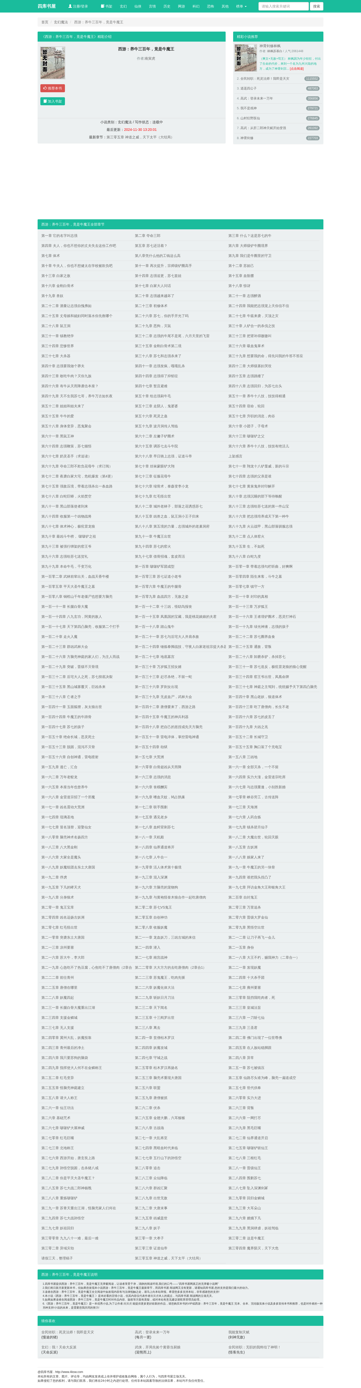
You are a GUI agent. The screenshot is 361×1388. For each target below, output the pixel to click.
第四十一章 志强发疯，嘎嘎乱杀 (160, 366)
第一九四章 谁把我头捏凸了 (250, 877)
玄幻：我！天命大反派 (58, 1347)
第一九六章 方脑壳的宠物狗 (156, 887)
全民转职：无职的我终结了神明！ (254, 1347)
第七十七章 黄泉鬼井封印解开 (251, 486)
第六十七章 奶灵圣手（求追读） (66, 456)
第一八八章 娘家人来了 (246, 857)
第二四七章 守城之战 (151, 1058)
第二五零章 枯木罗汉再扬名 (156, 1068)
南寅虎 (150, 58)
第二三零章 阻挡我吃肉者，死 (251, 998)
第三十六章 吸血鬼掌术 (246, 346)
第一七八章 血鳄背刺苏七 (154, 827)
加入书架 (52, 101)
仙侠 (137, 6)
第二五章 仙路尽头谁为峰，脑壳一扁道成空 (262, 1078)
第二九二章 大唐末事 (151, 1208)
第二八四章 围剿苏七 (244, 1178)
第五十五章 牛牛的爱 (57, 416)
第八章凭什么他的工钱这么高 (157, 256)
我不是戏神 (248, 108)
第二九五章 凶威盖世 (151, 1218)
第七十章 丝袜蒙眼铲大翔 (154, 466)
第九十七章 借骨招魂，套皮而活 (160, 556)
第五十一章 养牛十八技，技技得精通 (257, 396)
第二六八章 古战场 (149, 1128)
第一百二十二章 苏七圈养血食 (251, 637)
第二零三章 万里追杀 (244, 907)
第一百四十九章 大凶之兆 (248, 727)
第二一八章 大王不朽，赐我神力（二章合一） (264, 957)
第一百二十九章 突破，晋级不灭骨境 (70, 667)
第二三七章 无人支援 (57, 1028)
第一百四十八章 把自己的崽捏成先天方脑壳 (169, 727)
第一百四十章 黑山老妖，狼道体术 (255, 697)
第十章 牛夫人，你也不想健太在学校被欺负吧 (77, 266)
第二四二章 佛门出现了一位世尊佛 (255, 1038)
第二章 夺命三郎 (147, 236)
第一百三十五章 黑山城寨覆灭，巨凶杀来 (73, 687)
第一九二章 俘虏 (54, 877)
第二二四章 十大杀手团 (246, 977)
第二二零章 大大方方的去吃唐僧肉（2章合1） (170, 967)
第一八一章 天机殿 (149, 837)
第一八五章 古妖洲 (242, 847)
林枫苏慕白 (274, 51)
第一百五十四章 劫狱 (151, 747)
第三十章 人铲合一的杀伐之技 (251, 326)
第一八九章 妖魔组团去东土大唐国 (68, 867)
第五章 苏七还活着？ (151, 246)
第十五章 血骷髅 (241, 276)
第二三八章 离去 (147, 1028)
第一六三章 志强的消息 (153, 777)
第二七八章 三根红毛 (244, 1158)
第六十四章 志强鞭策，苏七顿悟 (66, 446)
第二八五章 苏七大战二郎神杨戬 (66, 1188)
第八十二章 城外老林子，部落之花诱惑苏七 (169, 506)
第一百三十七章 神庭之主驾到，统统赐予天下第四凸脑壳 (272, 687)
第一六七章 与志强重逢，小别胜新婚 (257, 787)
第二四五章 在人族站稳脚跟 (250, 1048)
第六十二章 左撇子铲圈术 (154, 436)
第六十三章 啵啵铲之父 (246, 436)
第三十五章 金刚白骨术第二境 (158, 346)
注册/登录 (78, 6)
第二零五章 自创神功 (151, 917)
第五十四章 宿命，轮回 (246, 406)
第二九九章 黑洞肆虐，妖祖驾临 (253, 1228)
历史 (166, 6)
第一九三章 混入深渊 (151, 877)
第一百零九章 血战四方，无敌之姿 (162, 596)
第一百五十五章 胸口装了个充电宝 (255, 747)
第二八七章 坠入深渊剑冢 (248, 1188)
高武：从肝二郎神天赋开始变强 (263, 128)
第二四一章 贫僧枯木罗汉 (154, 1038)
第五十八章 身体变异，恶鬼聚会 (66, 426)
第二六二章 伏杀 (147, 1108)
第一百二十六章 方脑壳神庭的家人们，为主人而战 (80, 657)
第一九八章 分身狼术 (57, 897)
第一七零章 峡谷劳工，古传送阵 (253, 797)
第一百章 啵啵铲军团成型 (154, 566)
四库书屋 (47, 6)
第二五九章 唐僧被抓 (151, 1098)
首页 (44, 22)
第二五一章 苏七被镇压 (246, 1068)
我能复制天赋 (238, 1332)
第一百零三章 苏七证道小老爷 (158, 576)
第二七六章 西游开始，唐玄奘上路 (68, 1158)
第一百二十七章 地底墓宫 (154, 657)
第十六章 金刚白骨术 (57, 286)
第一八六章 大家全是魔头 (61, 857)
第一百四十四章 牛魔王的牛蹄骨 (66, 717)
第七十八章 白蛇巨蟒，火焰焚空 (66, 496)
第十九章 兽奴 (52, 296)
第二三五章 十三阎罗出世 (154, 1018)
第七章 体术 (50, 256)
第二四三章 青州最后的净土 (62, 1048)
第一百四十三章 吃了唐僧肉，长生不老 (258, 707)
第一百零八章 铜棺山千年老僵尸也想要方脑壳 (77, 596)
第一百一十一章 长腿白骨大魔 (64, 607)
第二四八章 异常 (241, 1058)
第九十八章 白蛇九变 (244, 556)
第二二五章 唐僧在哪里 (59, 987)
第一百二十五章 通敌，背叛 (250, 647)
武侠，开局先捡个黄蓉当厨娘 (157, 1347)
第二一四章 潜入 (147, 947)
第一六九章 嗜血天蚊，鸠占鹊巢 (160, 797)
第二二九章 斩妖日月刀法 (154, 998)
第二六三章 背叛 (241, 1108)
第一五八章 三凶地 (242, 757)
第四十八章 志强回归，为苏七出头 (255, 386)
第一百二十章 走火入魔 (59, 637)
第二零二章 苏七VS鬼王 (153, 907)
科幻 (196, 6)
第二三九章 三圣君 (242, 1028)
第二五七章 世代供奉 (244, 1088)
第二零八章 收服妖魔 (151, 927)
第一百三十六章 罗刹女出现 (156, 687)
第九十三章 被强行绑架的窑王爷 (66, 546)
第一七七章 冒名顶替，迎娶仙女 (66, 827)
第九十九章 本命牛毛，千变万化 (66, 566)
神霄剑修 (246, 138)
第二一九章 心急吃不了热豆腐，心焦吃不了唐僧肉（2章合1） (85, 967)
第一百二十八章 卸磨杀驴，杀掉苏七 (257, 657)
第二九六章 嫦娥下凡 (244, 1218)
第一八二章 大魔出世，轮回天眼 (253, 837)
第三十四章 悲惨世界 (57, 346)
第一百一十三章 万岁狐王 (248, 607)
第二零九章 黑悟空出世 (246, 927)
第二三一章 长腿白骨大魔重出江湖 (68, 1008)
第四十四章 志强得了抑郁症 (156, 376)
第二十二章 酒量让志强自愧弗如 (66, 306)
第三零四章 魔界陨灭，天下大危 (253, 1248)
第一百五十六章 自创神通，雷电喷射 (70, 757)
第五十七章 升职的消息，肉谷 (251, 416)
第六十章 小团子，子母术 (248, 426)
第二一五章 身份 (241, 947)
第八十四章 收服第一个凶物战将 (66, 516)
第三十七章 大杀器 (55, 356)
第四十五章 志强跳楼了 (246, 376)
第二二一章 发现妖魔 (244, 967)
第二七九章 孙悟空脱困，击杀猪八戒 (70, 1168)
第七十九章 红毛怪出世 (153, 496)
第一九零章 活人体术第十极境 (158, 867)
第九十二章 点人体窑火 (246, 536)
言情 (152, 6)
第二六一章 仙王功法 (57, 1108)
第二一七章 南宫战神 (151, 957)
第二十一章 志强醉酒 (244, 296)
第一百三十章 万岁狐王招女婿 (158, 667)
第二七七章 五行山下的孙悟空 (158, 1158)
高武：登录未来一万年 (256, 98)
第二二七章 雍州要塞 (244, 987)
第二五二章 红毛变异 (57, 1078)
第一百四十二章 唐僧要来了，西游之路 (165, 707)
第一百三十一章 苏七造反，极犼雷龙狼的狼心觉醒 (267, 667)
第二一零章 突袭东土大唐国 (62, 937)
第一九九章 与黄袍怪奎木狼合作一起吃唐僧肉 (170, 897)
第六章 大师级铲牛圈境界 (248, 246)
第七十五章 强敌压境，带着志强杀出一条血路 (77, 486)
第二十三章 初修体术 (151, 306)
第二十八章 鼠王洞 (55, 326)
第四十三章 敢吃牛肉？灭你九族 (66, 376)
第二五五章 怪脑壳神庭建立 (62, 1088)
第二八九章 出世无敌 (151, 1198)
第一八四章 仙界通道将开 (154, 847)
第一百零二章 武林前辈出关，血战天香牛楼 (75, 576)
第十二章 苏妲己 (241, 266)
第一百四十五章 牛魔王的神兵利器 (162, 717)
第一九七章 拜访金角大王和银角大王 (257, 887)
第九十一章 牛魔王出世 (153, 536)
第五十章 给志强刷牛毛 (153, 396)
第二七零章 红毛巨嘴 (57, 1138)
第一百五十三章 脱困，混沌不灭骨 (68, 747)
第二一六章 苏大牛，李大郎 (62, 957)
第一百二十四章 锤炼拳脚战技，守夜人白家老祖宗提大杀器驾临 (179, 647)
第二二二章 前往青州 (57, 977)
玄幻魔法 (61, 22)
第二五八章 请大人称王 (59, 1098)
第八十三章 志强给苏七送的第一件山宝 (258, 506)
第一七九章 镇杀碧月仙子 (248, 827)
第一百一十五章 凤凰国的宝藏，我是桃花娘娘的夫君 (176, 617)
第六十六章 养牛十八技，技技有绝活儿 (258, 446)
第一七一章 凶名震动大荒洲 (62, 807)
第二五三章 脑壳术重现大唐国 (158, 1078)
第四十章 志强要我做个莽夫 (62, 366)
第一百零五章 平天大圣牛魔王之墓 (68, 586)
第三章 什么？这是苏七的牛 (250, 236)
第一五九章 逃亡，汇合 (59, 767)
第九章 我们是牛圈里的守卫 (250, 256)
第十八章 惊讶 (239, 286)
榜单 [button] (241, 6)
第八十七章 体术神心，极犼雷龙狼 (68, 526)
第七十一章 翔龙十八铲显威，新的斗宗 (258, 466)
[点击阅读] (297, 68)
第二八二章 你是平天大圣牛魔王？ (68, 1178)
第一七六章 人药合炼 (244, 817)
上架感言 (235, 456)
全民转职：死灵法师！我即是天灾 (264, 78)
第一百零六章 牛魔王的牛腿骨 (158, 586)
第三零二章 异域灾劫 (57, 1248)
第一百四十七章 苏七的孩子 (62, 727)
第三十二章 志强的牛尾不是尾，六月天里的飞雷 (172, 336)
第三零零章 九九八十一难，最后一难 (70, 1238)
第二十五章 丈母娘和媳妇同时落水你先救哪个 (77, 316)
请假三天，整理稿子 (57, 1258)
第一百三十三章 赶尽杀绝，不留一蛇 (163, 677)
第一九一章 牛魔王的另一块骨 (251, 867)
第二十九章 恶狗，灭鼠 (153, 326)
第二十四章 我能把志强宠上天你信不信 (258, 306)
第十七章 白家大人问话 (153, 286)
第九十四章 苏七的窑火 (153, 546)
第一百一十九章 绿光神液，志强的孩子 (258, 627)
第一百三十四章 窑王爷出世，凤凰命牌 (258, 677)
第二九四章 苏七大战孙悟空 (62, 1218)
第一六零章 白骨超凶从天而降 (158, 767)
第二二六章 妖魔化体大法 (154, 987)
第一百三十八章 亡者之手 (61, 697)
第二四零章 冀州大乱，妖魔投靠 (66, 1038)
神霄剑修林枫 (270, 46)
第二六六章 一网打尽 (244, 1118)
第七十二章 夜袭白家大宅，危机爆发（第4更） (78, 476)
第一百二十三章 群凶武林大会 (64, 647)
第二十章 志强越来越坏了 (154, 296)
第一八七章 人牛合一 (151, 857)
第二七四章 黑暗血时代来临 (156, 1148)
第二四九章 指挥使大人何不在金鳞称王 (71, 1068)
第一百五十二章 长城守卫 (248, 737)
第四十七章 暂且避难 (151, 386)
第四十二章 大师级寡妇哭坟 (250, 366)
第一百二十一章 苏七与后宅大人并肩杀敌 (167, 637)
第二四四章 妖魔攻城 (151, 1048)
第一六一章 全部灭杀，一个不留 (253, 767)
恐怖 (210, 6)
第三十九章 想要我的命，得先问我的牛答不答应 (265, 356)
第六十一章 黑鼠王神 (57, 436)
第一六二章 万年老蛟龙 (59, 777)
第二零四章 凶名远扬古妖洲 (62, 917)
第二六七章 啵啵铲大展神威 (62, 1128)
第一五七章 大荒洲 (149, 757)
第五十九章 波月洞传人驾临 (156, 426)
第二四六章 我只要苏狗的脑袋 (64, 1058)
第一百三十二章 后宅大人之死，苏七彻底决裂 (77, 677)
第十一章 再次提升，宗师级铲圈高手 (163, 266)
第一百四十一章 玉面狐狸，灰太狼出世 (71, 707)
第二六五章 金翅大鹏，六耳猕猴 (160, 1118)
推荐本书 (52, 88)
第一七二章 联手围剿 (151, 807)
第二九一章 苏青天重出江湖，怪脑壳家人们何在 (78, 1208)
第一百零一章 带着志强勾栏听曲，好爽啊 (260, 566)
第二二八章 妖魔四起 (57, 998)
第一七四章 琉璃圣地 (57, 817)
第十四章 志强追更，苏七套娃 (158, 276)
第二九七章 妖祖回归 (57, 1228)
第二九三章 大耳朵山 (244, 1208)
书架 (106, 6)
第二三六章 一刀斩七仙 (246, 1018)
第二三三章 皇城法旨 (244, 1008)
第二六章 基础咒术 (55, 1118)
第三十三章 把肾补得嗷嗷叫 (250, 336)
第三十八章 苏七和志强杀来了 (158, 356)
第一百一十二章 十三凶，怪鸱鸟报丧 (163, 607)
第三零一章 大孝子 (149, 1238)
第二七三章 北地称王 (57, 1148)
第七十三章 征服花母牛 (153, 476)
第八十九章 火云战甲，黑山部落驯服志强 (260, 526)
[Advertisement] (180, 184)
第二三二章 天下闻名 (151, 1008)
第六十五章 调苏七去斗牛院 (156, 446)
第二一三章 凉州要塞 (57, 947)
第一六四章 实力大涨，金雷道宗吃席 (257, 777)
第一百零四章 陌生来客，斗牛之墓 (255, 576)
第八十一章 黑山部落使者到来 (64, 506)
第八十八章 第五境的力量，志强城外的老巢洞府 (172, 526)
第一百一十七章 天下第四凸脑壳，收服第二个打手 (80, 627)
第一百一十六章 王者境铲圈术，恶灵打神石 (262, 617)
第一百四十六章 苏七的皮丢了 (251, 717)
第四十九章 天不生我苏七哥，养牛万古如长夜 (77, 396)
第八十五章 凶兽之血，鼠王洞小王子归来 (167, 516)
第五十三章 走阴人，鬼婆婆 (156, 406)
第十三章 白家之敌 (55, 276)
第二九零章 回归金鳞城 (246, 1198)
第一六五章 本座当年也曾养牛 (64, 787)
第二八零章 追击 (147, 1168)
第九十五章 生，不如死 (246, 546)
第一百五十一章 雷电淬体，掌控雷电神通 (167, 737)
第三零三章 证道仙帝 (151, 1248)
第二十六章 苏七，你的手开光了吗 (162, 316)
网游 (181, 6)
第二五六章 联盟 (147, 1088)
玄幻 (123, 6)
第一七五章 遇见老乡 (151, 817)
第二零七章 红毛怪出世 (59, 927)
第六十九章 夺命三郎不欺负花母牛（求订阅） (77, 466)
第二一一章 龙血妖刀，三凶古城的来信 (165, 937)
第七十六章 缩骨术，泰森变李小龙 (162, 486)
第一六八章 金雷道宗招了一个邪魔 (68, 797)
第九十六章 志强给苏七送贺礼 (64, 556)
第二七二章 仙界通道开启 (248, 1138)
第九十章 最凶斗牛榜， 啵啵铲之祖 (68, 536)
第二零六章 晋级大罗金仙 (248, 917)
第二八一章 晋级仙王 (244, 1168)
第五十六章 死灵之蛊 (151, 416)
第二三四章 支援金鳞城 (59, 1018)
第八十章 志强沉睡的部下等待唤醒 (255, 496)
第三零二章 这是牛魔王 (246, 1238)
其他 (225, 6)
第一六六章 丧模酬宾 (151, 787)
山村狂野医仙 (250, 118)
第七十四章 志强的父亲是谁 (250, 476)
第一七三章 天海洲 (242, 807)
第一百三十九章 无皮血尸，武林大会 (163, 697)
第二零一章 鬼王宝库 (57, 907)
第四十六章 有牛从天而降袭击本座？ (70, 386)
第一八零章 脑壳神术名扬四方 (64, 837)
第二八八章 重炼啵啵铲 (59, 1198)
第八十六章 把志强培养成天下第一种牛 (258, 516)
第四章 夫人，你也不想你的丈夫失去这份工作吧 (78, 246)
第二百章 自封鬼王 (242, 897)
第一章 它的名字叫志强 (59, 236)
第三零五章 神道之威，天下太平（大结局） (140, 137)
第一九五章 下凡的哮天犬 (61, 887)
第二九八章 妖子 (147, 1228)
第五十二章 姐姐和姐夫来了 (62, 406)
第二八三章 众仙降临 (151, 1178)
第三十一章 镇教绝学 (57, 336)
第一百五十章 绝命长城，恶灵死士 (68, 737)
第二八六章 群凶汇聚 (151, 1188)
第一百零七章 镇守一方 (246, 586)
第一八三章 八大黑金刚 (59, 847)
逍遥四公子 (248, 88)
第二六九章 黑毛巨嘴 (244, 1128)
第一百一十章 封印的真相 (248, 596)
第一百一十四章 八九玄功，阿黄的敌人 (71, 617)
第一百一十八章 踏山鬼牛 (154, 627)
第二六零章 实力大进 (244, 1098)
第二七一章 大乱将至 (151, 1138)
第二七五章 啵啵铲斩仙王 (248, 1148)
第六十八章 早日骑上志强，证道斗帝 (163, 456)
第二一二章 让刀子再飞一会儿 (251, 937)
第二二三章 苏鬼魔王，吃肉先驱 (160, 977)
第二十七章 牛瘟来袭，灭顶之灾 (253, 316)
